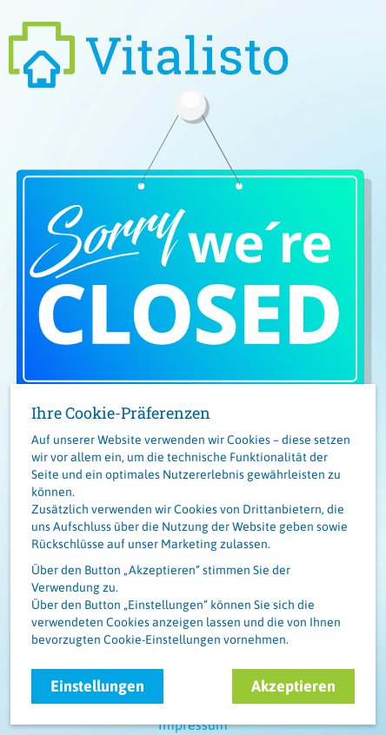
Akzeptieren (293, 686)
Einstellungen (97, 686)
